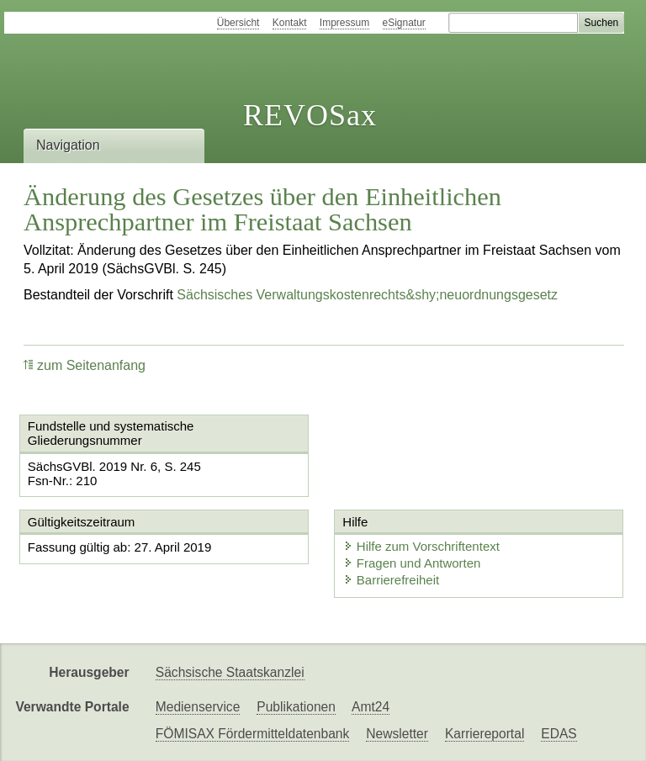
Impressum (344, 23)
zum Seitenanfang (85, 365)
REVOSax (310, 115)
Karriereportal (484, 734)
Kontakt (290, 23)
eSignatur (404, 23)
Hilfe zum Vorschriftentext (421, 546)
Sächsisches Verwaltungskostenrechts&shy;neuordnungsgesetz (367, 295)
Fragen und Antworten (412, 563)
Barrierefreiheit (391, 580)
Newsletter (397, 734)
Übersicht (238, 23)
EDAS (558, 734)
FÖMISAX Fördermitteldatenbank (253, 734)
